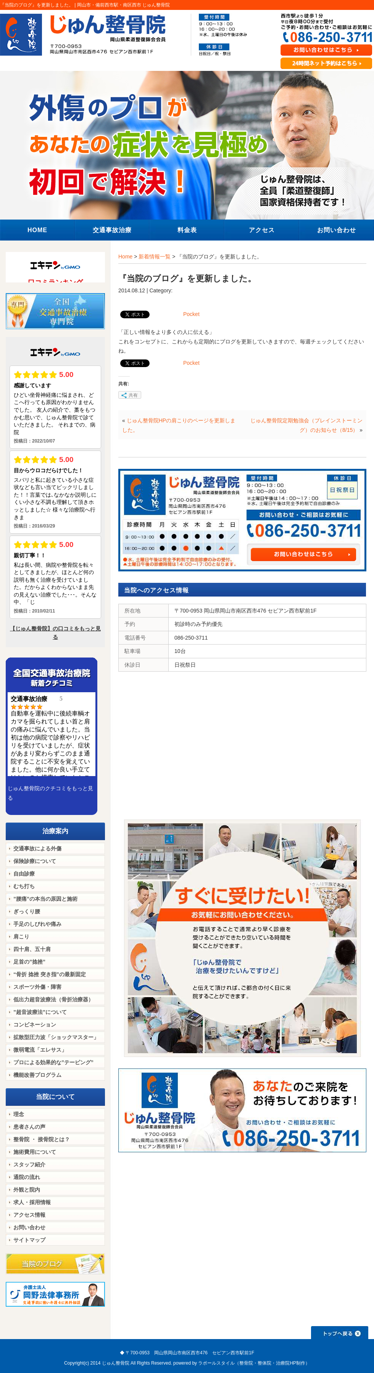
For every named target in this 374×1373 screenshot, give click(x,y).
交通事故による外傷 (37, 848)
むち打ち (24, 886)
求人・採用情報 (32, 1202)
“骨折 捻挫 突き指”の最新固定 (49, 974)
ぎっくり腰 (26, 911)
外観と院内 (26, 1190)
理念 (18, 1114)
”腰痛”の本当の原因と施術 (45, 899)
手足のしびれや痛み (37, 924)
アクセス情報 (29, 1215)
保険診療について (34, 861)
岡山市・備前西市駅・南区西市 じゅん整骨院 (123, 5)
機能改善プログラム (37, 1075)
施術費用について (34, 1152)
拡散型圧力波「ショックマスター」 (56, 1037)
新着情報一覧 (155, 256)
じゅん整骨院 (115, 1363)
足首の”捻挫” (29, 962)
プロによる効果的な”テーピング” (53, 1062)
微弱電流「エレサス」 (40, 1050)
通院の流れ (26, 1177)
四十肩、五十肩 (32, 949)
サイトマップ (29, 1240)
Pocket (191, 314)
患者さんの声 (29, 1127)
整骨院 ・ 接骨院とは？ (41, 1139)
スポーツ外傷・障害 (37, 987)
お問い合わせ (29, 1227)
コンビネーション (34, 1025)
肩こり (21, 937)
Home (125, 256)
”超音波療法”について (40, 1012)
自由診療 (24, 874)
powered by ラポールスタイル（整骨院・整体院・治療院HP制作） (241, 1363)
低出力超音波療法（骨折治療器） (53, 999)
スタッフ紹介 (29, 1164)
